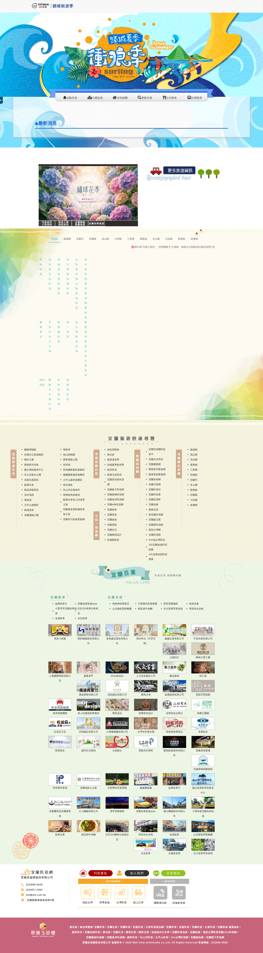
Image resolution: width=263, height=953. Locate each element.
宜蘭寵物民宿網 (115, 494)
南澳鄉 (193, 505)
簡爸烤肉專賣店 (120, 603)
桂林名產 (194, 603)
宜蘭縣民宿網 (156, 524)
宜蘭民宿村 (155, 489)
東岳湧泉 (68, 484)
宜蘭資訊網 (197, 937)
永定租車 (82, 618)
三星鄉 (193, 469)
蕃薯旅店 (41, 329)
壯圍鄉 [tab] (92, 238)
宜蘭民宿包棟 (179, 932)
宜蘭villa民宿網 (115, 504)
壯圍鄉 (193, 494)
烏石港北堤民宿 (50, 274)
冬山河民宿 (146, 937)
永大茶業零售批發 (173, 608)
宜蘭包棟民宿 (92, 932)
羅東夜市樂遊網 (157, 469)
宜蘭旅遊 (112, 519)
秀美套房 (86, 290)
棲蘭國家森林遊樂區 (74, 474)
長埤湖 (66, 464)
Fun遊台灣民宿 (157, 539)
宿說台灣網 (155, 529)
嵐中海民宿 (86, 269)
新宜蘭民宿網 (156, 514)
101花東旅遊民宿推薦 (158, 556)
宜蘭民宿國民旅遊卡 (157, 451)
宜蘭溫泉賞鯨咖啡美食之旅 (74, 511)
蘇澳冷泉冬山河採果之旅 (74, 502)
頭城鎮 (193, 474)
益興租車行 (61, 603)
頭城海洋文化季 (161, 932)
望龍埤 (66, 449)
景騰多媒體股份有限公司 (96, 942)
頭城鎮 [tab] (54, 238)
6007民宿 (42, 382)
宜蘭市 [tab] (79, 238)
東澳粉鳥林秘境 (71, 494)
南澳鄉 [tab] (194, 238)
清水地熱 (29, 494)
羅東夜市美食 (31, 464)
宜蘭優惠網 (155, 464)
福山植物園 (69, 454)
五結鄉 (193, 459)
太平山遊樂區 (31, 505)
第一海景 (67, 329)
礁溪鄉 (193, 449)
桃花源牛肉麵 (145, 608)
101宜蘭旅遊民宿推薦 (158, 547)
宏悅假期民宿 (59, 392)
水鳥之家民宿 (86, 363)
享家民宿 (41, 266)
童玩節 (110, 454)
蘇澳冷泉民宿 (114, 474)
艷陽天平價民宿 (50, 394)
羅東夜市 (77, 932)
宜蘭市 (193, 479)
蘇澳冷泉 (29, 484)
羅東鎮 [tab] (143, 238)
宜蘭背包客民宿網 (115, 482)
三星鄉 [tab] (130, 238)
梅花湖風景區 (31, 489)
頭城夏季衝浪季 (115, 464)
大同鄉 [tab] (118, 238)
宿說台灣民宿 (210, 932)
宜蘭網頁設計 (114, 534)
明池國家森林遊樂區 (74, 469)
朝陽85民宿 (67, 390)
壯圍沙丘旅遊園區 (33, 454)
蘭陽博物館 (30, 449)
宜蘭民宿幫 (155, 499)
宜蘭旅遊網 (155, 479)
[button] (45, 193)
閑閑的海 (86, 310)
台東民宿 (210, 927)
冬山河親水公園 (32, 474)
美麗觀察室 (113, 539)
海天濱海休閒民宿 (67, 276)
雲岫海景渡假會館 (59, 276)
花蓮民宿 (138, 927)
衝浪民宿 (112, 469)
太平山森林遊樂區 (72, 479)
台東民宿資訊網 (155, 927)
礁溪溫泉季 (113, 459)
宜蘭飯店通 (155, 519)
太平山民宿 (161, 937)
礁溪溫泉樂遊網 (157, 474)
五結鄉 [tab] (168, 238)
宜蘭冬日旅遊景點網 (74, 519)
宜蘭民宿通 (155, 494)
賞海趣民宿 (59, 332)
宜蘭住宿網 (155, 484)
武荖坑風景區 (31, 479)
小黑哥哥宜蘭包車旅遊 (66, 611)
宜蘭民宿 (99, 927)
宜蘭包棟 (153, 504)
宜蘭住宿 (112, 927)
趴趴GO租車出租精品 (88, 611)
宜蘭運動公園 (31, 515)
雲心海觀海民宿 (76, 336)
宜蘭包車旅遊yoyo (87, 603)
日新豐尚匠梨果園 (147, 603)
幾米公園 (29, 459)
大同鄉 (193, 500)
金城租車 (60, 618)
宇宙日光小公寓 (50, 336)
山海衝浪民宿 (76, 295)
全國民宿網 (155, 534)
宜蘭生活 (112, 529)
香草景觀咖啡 (171, 603)
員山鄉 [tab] (105, 238)
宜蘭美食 (112, 514)
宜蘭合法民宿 (156, 459)
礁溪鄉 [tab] (67, 238)
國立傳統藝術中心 (33, 469)
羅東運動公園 (70, 459)
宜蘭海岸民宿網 (115, 499)
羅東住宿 (153, 509)
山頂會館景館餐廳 (122, 608)
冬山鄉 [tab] (156, 238)
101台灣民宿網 (179, 937)
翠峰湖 (27, 500)
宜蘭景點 (112, 524)
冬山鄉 (193, 484)
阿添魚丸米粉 (196, 608)
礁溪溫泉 (29, 510)
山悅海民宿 (76, 269)
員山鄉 (193, 454)
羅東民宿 (132, 937)
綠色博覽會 (113, 449)
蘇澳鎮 (193, 489)
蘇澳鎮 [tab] (181, 238)
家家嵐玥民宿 (86, 334)
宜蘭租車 (112, 509)
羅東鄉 (193, 464)
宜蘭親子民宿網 (115, 489)
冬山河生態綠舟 (71, 489)
